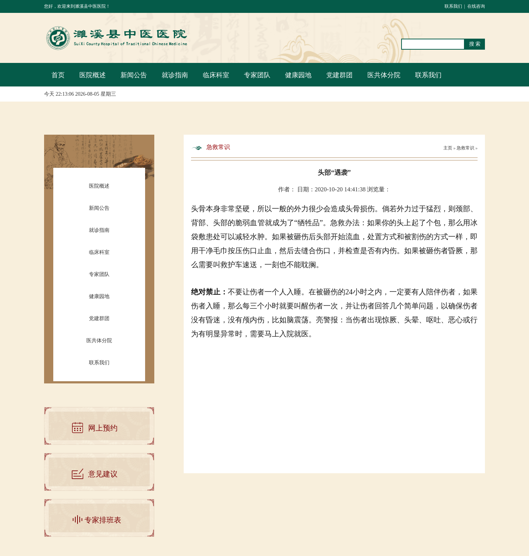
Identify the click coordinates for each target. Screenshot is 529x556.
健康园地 (298, 75)
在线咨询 (476, 6)
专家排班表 (102, 520)
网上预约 (103, 428)
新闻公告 (133, 75)
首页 (58, 75)
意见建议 (103, 474)
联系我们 (453, 6)
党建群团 (339, 75)
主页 (447, 147)
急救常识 (466, 147)
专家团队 (257, 75)
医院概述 (92, 75)
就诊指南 (175, 75)
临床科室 (216, 75)
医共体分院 (383, 75)
